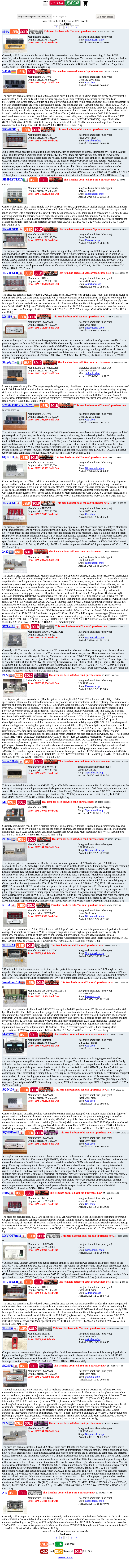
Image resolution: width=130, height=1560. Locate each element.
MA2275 (7, 1034)
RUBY (6, 905)
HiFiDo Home (65, 1557)
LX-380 (7, 316)
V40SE (6, 71)
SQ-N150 (8, 457)
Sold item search (105, 17)
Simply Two (9, 362)
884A (5, 31)
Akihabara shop (93, 140)
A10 (4, 1492)
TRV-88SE (9, 129)
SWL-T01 (8, 626)
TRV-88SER (10, 229)
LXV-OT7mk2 (11, 1235)
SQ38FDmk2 (10, 1132)
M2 (4, 802)
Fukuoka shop (92, 240)
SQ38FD (7, 1365)
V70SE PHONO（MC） (18, 405)
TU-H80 (7, 1328)
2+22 (5, 551)
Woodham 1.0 (11, 982)
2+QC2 (6, 839)
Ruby (5, 1192)
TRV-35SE (9, 503)
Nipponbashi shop (94, 39)
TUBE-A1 (8, 945)
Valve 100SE (10, 761)
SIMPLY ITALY (12, 179)
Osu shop (90, 82)
